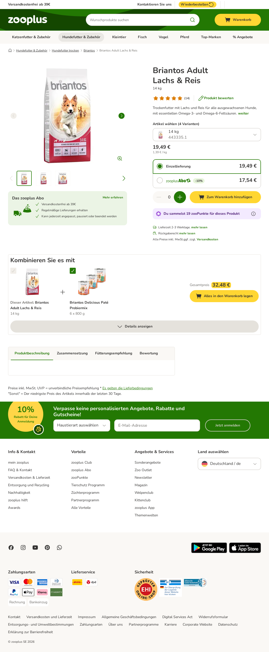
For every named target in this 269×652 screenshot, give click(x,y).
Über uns (115, 624)
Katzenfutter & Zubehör (31, 37)
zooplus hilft (18, 500)
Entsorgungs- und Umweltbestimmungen (41, 624)
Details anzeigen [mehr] (134, 326)
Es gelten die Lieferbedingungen (127, 388)
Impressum (87, 617)
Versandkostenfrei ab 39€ (29, 4)
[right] (122, 116)
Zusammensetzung (72, 353)
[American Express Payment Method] (42, 583)
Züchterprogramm (85, 492)
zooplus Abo (81, 470)
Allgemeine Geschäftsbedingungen (129, 617)
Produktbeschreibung (32, 353)
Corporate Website (197, 624)
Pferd (184, 37)
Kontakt (14, 617)
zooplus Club (81, 462)
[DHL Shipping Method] (77, 583)
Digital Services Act (177, 617)
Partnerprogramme (144, 624)
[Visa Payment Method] (14, 583)
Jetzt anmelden (227, 425)
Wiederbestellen (197, 5)
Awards (14, 507)
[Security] (146, 590)
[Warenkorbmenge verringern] (159, 197)
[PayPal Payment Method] (14, 593)
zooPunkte (79, 477)
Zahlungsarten (91, 624)
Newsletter (143, 477)
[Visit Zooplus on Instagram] (23, 548)
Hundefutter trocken (65, 50)
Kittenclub (142, 500)
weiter (243, 113)
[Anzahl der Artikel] (169, 197)
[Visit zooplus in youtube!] (35, 548)
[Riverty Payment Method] (56, 593)
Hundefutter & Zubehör (81, 37)
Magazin (141, 485)
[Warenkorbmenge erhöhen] (180, 197)
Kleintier (119, 37)
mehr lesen (199, 227)
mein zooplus (18, 462)
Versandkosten (207, 239)
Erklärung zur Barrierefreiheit (30, 632)
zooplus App (145, 507)
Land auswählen (213, 452)
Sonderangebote (148, 462)
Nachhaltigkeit (19, 492)
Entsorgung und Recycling (28, 485)
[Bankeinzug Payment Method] (38, 602)
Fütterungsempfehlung (113, 353)
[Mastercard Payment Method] (28, 583)
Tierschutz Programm (88, 485)
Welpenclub (144, 492)
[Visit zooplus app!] (209, 552)
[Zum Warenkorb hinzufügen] (225, 197)
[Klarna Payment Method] (42, 593)
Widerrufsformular (213, 617)
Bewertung (149, 353)
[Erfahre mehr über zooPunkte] (253, 213)
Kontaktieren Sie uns (154, 4)
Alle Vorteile (81, 507)
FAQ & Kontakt (20, 470)
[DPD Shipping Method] (91, 583)
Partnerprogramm (85, 500)
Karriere (171, 624)
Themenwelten (146, 515)
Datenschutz (228, 624)
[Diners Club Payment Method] (56, 583)
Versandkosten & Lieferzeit (29, 477)
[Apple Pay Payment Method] (28, 593)
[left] (14, 116)
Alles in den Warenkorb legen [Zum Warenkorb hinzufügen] (227, 296)
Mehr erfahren (113, 197)
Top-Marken (211, 37)
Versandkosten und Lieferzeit (49, 617)
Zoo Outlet (143, 470)
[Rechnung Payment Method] (17, 602)
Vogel (163, 37)
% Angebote (243, 37)
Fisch (142, 37)
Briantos (89, 50)
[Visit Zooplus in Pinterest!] (47, 548)
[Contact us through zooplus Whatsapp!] (59, 548)
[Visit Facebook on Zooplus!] (11, 548)
